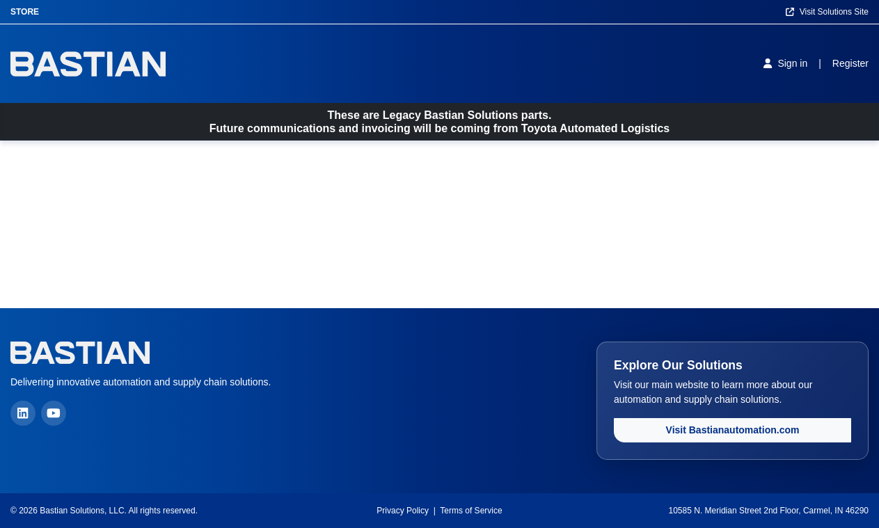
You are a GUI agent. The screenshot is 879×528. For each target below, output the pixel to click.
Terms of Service (471, 510)
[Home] (88, 63)
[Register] (850, 63)
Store (24, 12)
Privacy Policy (403, 510)
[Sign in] (785, 63)
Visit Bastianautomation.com (733, 429)
